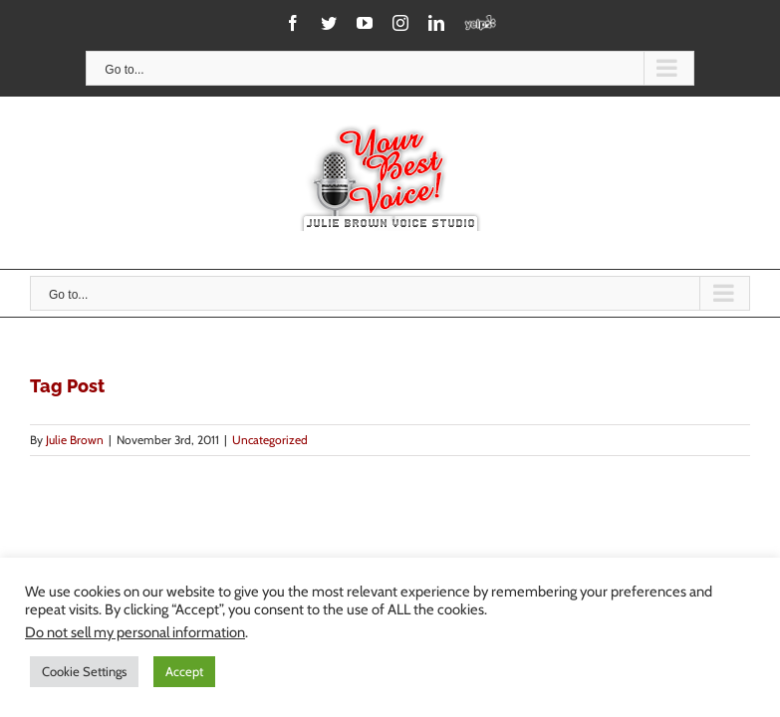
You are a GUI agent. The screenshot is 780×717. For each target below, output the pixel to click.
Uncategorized (270, 439)
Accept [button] (184, 671)
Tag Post (67, 385)
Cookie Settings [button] (84, 671)
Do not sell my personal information (135, 632)
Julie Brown (75, 439)
